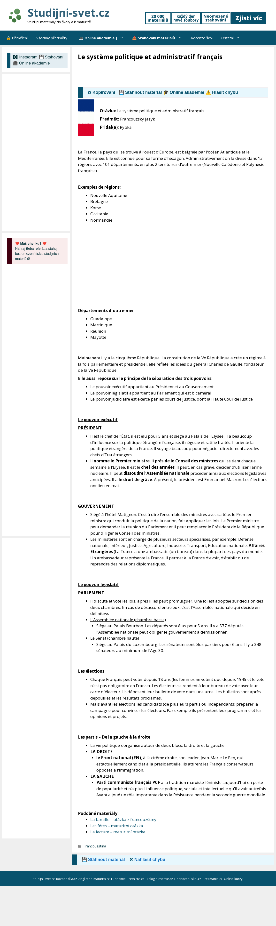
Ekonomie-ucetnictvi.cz (128, 879)
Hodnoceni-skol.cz (188, 879)
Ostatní (232, 38)
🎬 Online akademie (31, 63)
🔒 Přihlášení (17, 37)
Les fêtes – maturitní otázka (116, 826)
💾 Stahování (51, 57)
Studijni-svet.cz (68, 12)
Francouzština (95, 846)
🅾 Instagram (25, 57)
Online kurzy (233, 879)
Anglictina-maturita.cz (94, 879)
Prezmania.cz (213, 879)
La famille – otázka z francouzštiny (123, 819)
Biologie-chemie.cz (160, 879)
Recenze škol (202, 37)
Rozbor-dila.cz (67, 879)
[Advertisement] (166, 74)
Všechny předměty (51, 37)
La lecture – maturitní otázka (118, 832)
